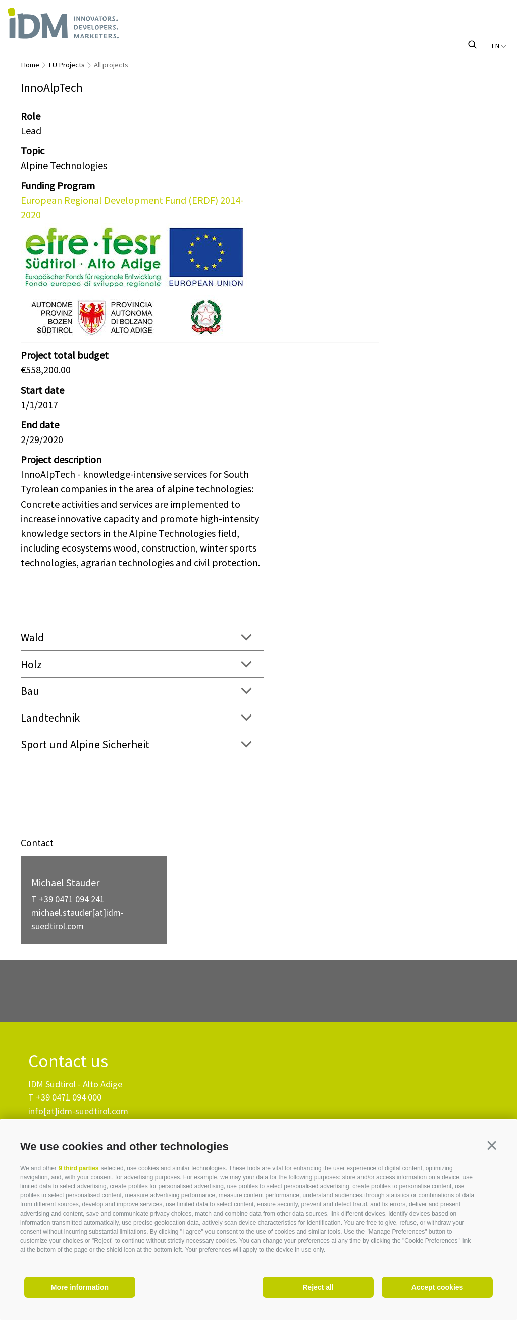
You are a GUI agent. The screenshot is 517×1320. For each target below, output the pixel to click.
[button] (492, 1145)
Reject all (317, 1287)
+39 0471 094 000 (68, 1097)
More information (80, 1287)
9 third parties (78, 1168)
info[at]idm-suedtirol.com (78, 1111)
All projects (111, 64)
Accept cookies (437, 1287)
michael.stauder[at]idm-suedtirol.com (77, 919)
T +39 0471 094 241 (68, 899)
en (499, 45)
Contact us (68, 1061)
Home (30, 64)
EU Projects (66, 64)
